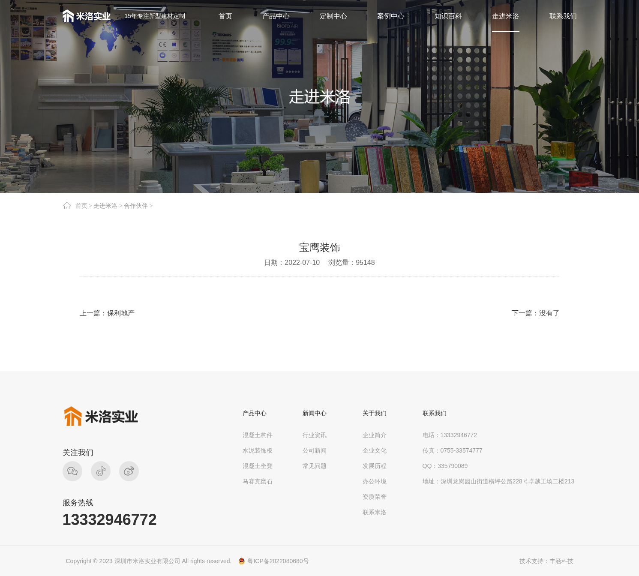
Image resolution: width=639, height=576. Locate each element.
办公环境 (375, 481)
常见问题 (315, 465)
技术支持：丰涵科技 (546, 561)
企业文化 (375, 450)
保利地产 (121, 313)
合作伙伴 (136, 206)
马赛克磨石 (258, 481)
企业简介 (375, 435)
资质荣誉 (375, 496)
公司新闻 (315, 450)
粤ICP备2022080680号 (278, 561)
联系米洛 (375, 512)
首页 (81, 206)
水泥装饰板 (258, 450)
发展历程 (375, 465)
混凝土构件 (258, 435)
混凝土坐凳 (258, 465)
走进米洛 (105, 206)
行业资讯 (315, 435)
